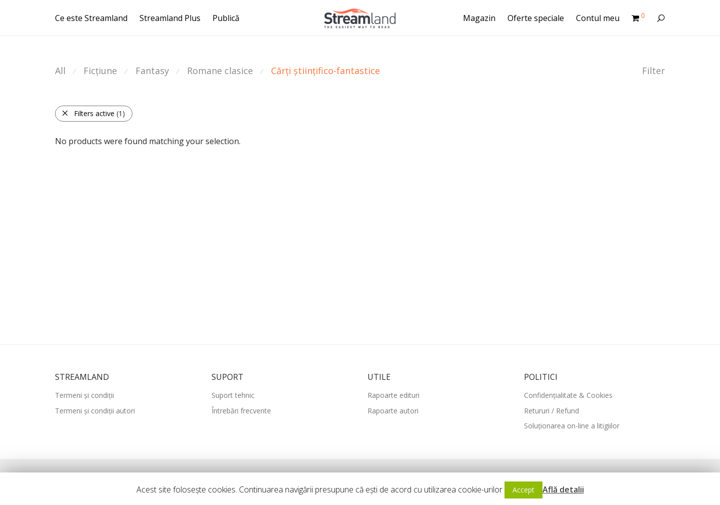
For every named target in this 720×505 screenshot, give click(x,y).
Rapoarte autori (393, 410)
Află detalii (563, 489)
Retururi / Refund (551, 410)
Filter (653, 71)
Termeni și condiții (84, 395)
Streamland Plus (170, 18)
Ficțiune (100, 71)
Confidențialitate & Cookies (568, 395)
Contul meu (598, 18)
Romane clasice (220, 71)
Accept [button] (523, 489)
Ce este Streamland (91, 18)
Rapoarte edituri (394, 395)
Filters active (93, 113)
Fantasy (152, 71)
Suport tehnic (233, 395)
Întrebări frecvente (241, 410)
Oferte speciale (536, 18)
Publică (226, 18)
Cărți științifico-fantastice (325, 71)
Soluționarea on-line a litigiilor (572, 425)
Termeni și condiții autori (95, 410)
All (60, 71)
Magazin (479, 18)
